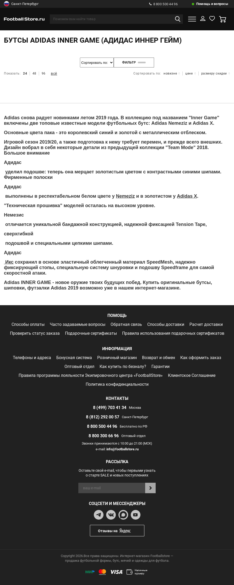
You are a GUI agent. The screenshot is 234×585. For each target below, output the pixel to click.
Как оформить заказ (200, 357)
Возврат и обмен (158, 357)
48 (34, 73)
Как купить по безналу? (123, 366)
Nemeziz (125, 196)
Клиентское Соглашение (191, 375)
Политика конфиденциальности (117, 384)
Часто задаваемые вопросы (77, 324)
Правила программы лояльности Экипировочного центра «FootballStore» (91, 375)
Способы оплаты (28, 324)
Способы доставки (165, 324)
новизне (172, 73)
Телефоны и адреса (32, 357)
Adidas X (187, 196)
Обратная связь (126, 324)
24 (25, 73)
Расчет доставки (206, 324)
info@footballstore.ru (122, 449)
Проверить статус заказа (35, 333)
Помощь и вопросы (212, 4)
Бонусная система (74, 357)
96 (44, 73)
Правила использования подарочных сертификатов (173, 333)
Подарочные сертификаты (91, 333)
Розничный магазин (117, 357)
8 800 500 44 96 (163, 4)
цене (190, 73)
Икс (9, 262)
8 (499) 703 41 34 (109, 407)
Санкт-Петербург (21, 4)
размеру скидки (215, 73)
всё (54, 73)
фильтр (134, 62)
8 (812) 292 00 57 (102, 416)
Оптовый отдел (79, 366)
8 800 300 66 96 (104, 435)
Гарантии (160, 366)
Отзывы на (121, 530)
